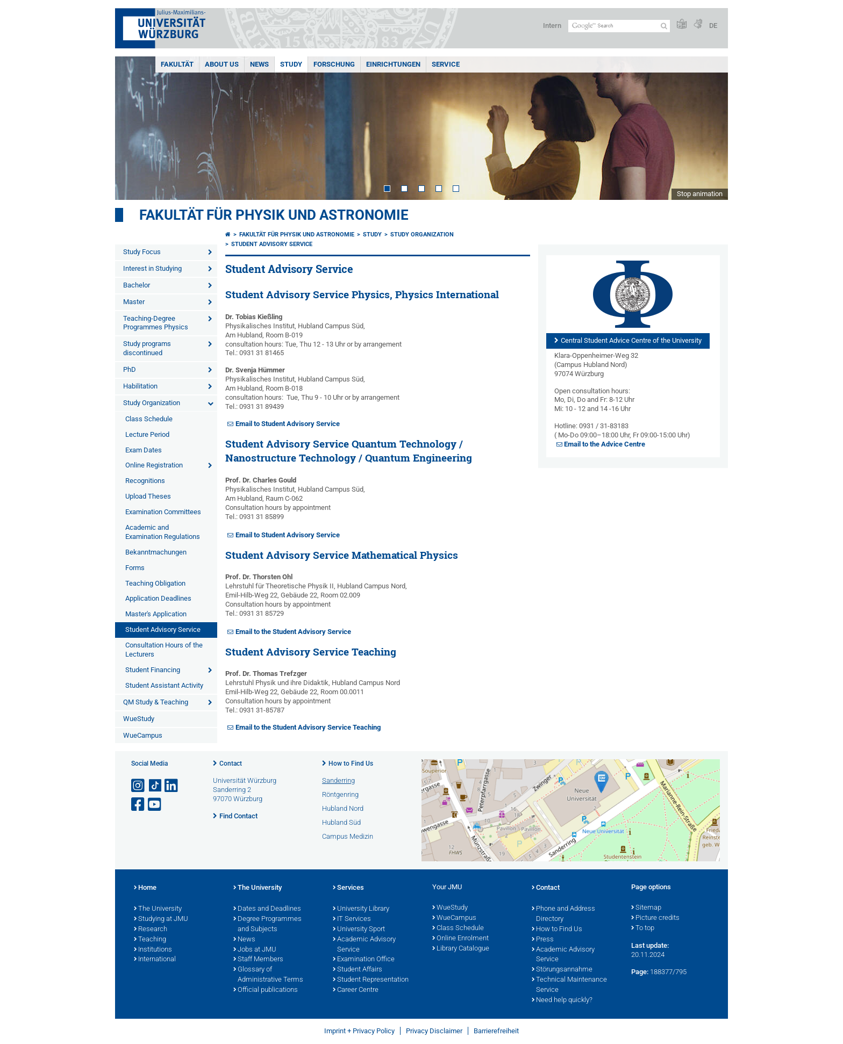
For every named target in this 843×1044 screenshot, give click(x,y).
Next (709, 128)
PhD (129, 369)
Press (543, 940)
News (259, 64)
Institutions (153, 950)
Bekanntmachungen (156, 552)
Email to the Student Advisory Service (293, 632)
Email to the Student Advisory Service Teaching (308, 727)
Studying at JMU (161, 919)
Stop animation (700, 194)
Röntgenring (340, 794)
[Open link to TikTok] (155, 785)
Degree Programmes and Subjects (267, 924)
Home (145, 888)
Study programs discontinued (147, 348)
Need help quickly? (562, 1000)
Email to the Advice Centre (604, 444)
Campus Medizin (347, 836)
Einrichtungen (393, 64)
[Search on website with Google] (619, 26)
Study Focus (142, 252)
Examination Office (364, 959)
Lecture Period (147, 434)
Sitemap (646, 908)
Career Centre (355, 990)
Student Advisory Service (163, 629)
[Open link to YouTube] (155, 804)
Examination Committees (163, 512)
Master (134, 302)
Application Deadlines (158, 598)
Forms (135, 568)
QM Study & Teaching (155, 702)
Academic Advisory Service (364, 945)
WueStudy (138, 719)
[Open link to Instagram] (138, 785)
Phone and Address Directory (563, 914)
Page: (639, 972)
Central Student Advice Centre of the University (631, 340)
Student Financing (152, 670)
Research (150, 929)
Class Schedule (149, 419)
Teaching (150, 940)
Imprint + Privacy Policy (359, 1031)
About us (222, 64)
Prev (133, 128)
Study (291, 64)
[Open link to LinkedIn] (172, 785)
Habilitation (140, 386)
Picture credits (655, 918)
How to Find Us (350, 763)
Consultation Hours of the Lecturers (164, 649)
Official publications (265, 990)
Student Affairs (357, 970)
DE (713, 25)
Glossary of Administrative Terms (268, 975)
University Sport (359, 929)
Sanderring (338, 780)
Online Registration (154, 465)
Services (348, 888)
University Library (361, 909)
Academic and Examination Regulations (162, 532)
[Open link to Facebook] (138, 804)
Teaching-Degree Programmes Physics (155, 323)
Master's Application (156, 614)
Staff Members (258, 959)
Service (446, 64)
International (155, 959)
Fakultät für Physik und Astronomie (274, 215)
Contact (230, 763)
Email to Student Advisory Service (287, 424)
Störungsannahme (562, 970)
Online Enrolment (460, 939)
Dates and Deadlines (267, 909)
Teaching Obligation (155, 583)
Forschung (334, 64)
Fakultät (177, 64)
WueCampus (142, 735)
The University (158, 909)
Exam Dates (143, 450)
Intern (552, 25)
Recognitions (145, 481)
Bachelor (136, 285)
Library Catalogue (460, 949)
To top (642, 928)
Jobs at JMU (254, 950)
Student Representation (371, 980)
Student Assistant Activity (164, 685)
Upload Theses (148, 496)
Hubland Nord (342, 808)
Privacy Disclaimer (434, 1031)
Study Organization (151, 403)
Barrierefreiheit (496, 1031)
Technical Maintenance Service (569, 985)
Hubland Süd (341, 822)
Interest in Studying (152, 268)
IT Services (352, 919)
